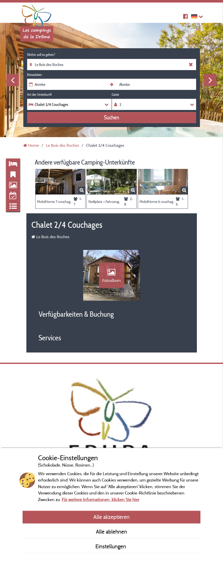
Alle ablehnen (111, 531)
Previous (13, 80)
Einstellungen (111, 546)
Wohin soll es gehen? (41, 54)
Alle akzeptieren (111, 517)
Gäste (115, 94)
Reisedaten (34, 74)
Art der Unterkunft (39, 94)
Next (210, 80)
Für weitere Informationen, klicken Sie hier (100, 499)
